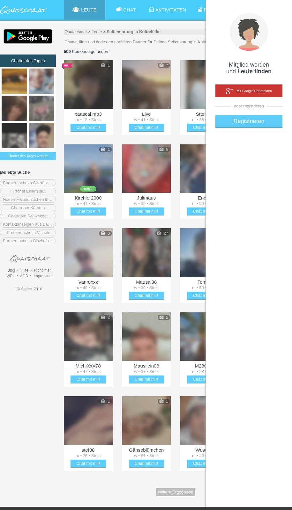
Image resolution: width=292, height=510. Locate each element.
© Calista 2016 (29, 289)
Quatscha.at (75, 31)
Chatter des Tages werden (27, 156)
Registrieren (248, 121)
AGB (24, 276)
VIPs (10, 276)
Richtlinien (42, 270)
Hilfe (24, 270)
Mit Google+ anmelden (249, 91)
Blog (11, 270)
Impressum (43, 276)
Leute (97, 31)
